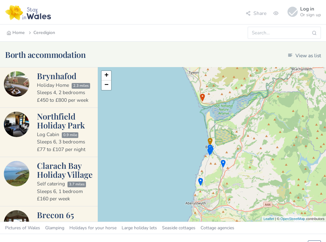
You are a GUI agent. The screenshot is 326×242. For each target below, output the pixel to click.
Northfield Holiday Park (61, 120)
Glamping (54, 228)
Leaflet (269, 219)
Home (16, 33)
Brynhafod (56, 75)
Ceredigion (41, 33)
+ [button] (106, 75)
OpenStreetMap (292, 219)
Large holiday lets (139, 228)
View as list (304, 55)
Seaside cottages (178, 228)
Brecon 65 (55, 214)
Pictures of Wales (22, 228)
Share (256, 13)
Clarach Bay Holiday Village (65, 170)
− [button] (106, 85)
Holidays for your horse (93, 228)
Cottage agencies (217, 228)
